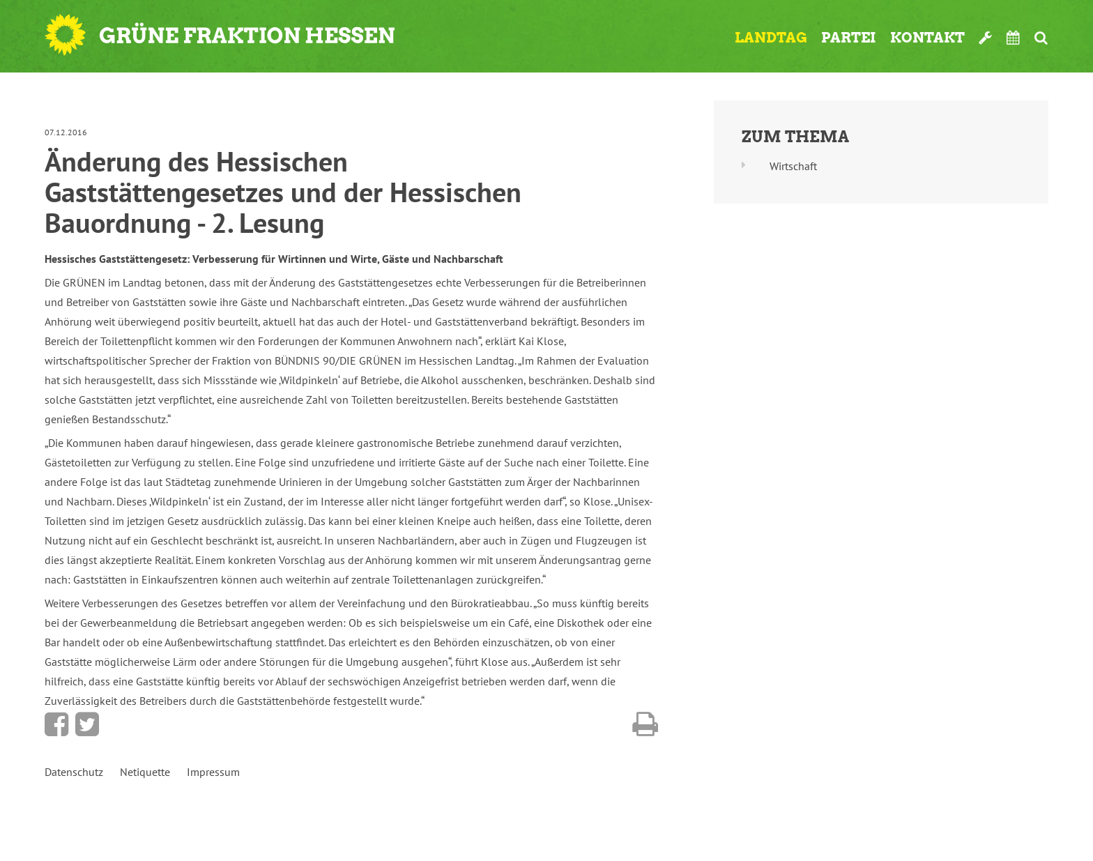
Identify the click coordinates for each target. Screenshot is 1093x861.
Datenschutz (74, 771)
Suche (1041, 38)
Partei (848, 37)
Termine (1013, 38)
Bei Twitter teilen (87, 724)
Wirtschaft (793, 166)
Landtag (771, 37)
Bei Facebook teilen (56, 724)
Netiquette (145, 771)
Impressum (213, 771)
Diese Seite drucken (645, 724)
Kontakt (927, 37)
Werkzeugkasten (986, 38)
